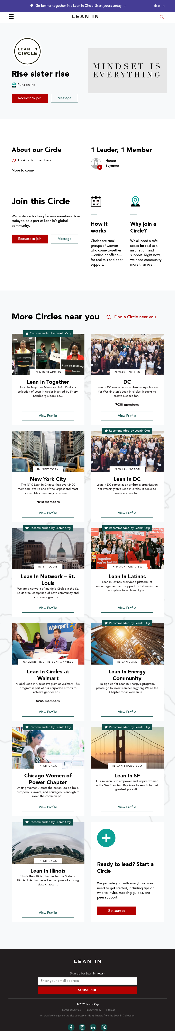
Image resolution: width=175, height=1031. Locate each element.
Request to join (30, 98)
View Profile (48, 416)
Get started (116, 911)
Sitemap (110, 1010)
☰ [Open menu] (11, 17)
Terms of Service (71, 1010)
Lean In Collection (124, 1016)
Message (64, 98)
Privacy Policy (93, 1010)
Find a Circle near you (131, 317)
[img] (48, 354)
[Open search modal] (162, 17)
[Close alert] (159, 6)
